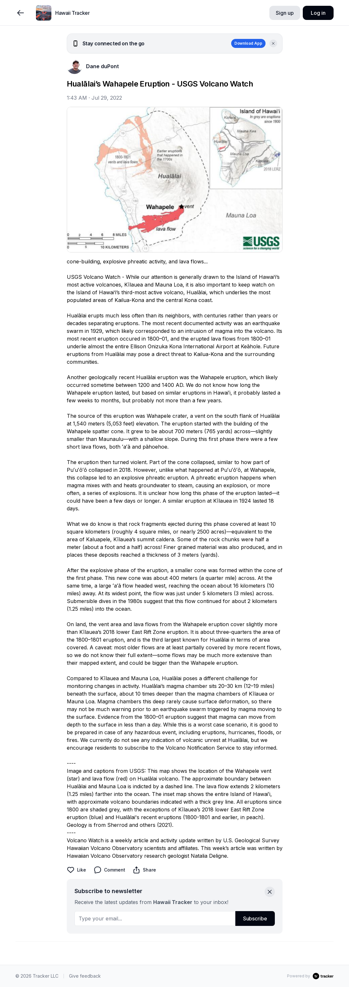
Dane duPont (102, 66)
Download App (248, 43)
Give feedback (85, 976)
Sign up (284, 13)
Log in (318, 13)
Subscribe (255, 918)
